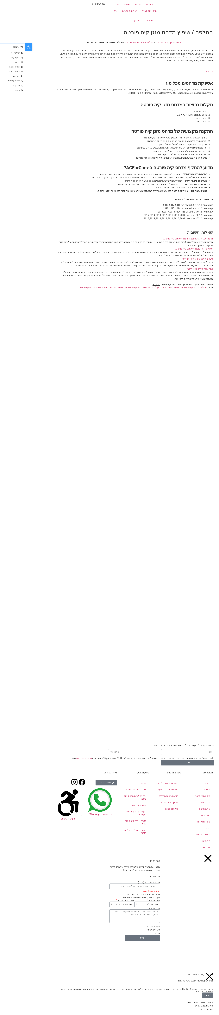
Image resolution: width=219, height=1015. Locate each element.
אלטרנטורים (179, 809)
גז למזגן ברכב (146, 809)
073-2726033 (73, 4)
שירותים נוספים (104, 11)
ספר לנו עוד (129, 908)
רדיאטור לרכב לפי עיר (142, 789)
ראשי (154, 42)
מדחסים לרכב (97, 4)
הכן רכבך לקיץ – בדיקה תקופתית (110, 813)
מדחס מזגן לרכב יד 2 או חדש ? (110, 831)
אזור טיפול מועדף (101, 900)
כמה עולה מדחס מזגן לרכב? (174, 269)
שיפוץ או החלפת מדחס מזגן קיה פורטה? (169, 248)
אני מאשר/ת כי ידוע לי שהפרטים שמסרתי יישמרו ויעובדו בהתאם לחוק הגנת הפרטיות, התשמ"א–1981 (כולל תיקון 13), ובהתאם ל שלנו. (116, 758)
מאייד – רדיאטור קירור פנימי (110, 822)
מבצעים (124, 20)
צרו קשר (184, 71)
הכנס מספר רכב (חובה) (124, 882)
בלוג (89, 11)
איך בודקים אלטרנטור (111, 789)
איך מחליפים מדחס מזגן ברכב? (109, 797)
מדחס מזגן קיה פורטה (112, 287)
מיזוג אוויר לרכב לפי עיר (142, 783)
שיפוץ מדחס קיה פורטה (65, 287)
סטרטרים (180, 815)
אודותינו (181, 789)
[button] (109, 238)
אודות (113, 4)
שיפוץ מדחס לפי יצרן (140, 42)
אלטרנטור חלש (114, 805)
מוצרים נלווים (178, 821)
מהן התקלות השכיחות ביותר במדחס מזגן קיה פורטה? (163, 238)
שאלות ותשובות (177, 834)
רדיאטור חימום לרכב (143, 796)
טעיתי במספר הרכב (128, 931)
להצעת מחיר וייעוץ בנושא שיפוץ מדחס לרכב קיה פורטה (157, 284)
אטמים (118, 783)
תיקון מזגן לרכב (124, 11)
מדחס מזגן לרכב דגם (132, 287)
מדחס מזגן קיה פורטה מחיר (89, 287)
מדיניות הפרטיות (59, 758)
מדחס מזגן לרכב (150, 287)
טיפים (182, 828)
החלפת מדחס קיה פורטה (169, 287)
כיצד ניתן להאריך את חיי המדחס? (172, 258)
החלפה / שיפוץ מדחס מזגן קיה (113, 42)
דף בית (124, 4)
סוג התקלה (129, 900)
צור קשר (110, 20)
